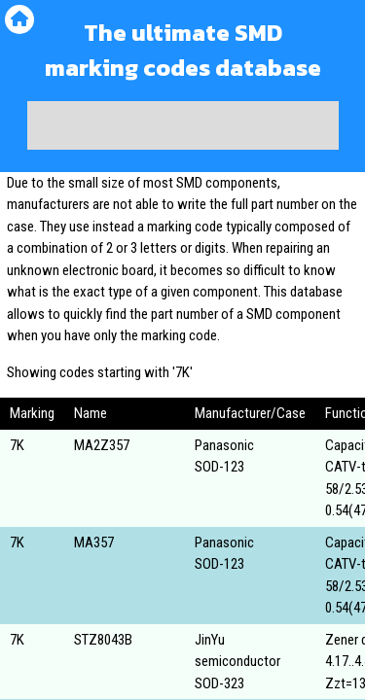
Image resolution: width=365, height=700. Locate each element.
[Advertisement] (183, 125)
